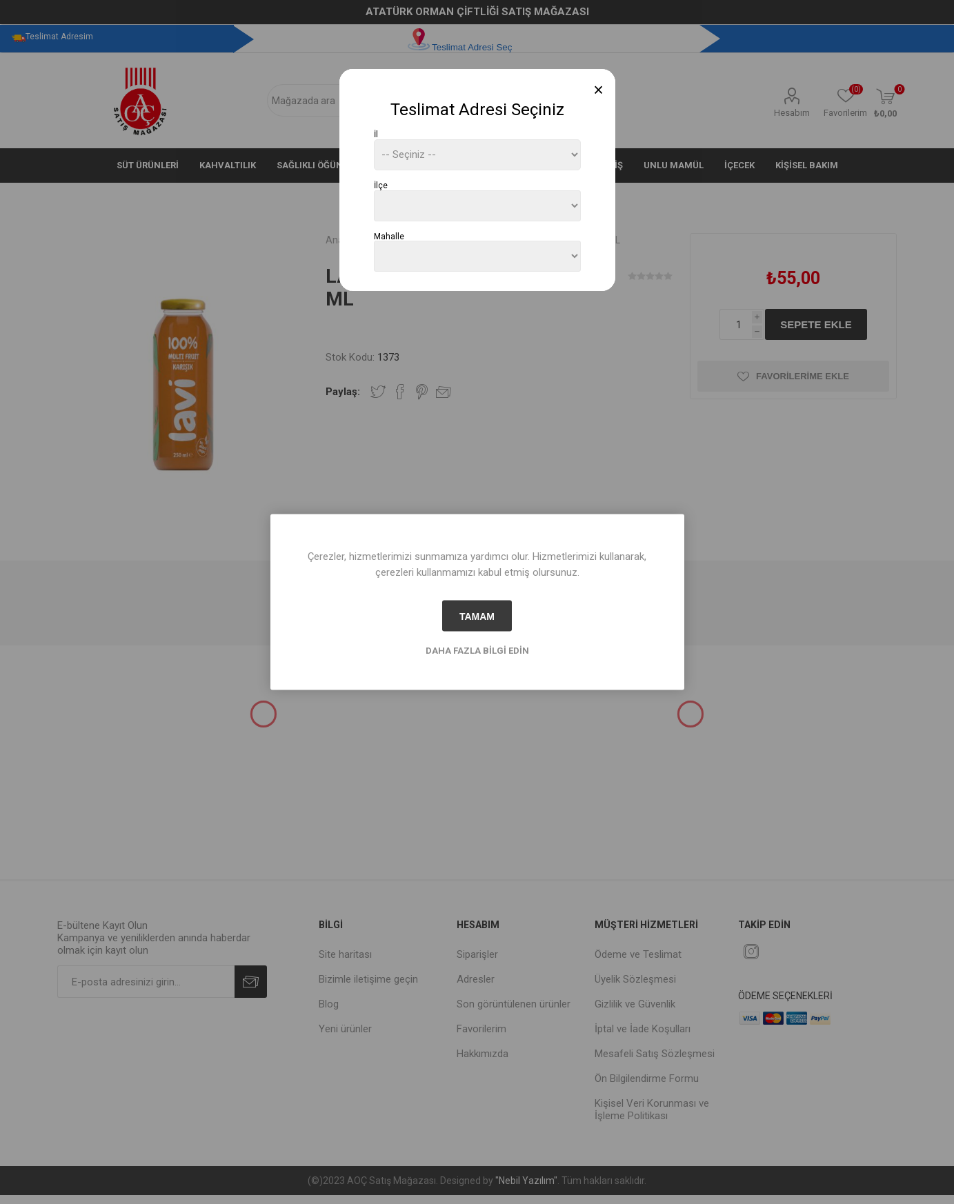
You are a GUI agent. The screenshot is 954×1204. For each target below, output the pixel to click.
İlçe (381, 185)
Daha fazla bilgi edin (477, 650)
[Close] (598, 90)
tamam (477, 615)
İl (376, 134)
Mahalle (389, 236)
